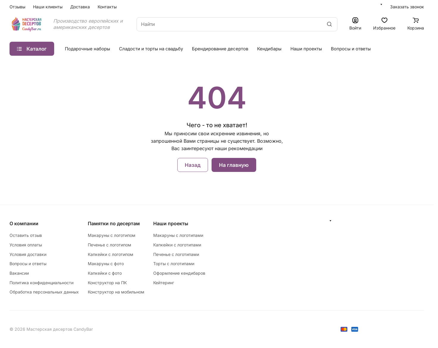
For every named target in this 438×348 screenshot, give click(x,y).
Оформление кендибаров (179, 273)
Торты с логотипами (173, 263)
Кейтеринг (163, 282)
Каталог (32, 49)
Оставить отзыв (26, 235)
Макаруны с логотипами (178, 235)
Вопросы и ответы (351, 49)
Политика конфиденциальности (41, 282)
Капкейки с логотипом (110, 254)
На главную (234, 165)
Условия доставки (28, 254)
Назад (193, 165)
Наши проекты (306, 49)
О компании (24, 223)
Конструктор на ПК (107, 282)
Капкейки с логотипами (177, 244)
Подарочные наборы (87, 49)
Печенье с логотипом (109, 244)
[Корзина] (415, 24)
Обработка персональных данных (44, 291)
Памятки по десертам (114, 223)
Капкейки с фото (105, 273)
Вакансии (19, 273)
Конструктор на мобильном (116, 291)
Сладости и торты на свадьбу (151, 49)
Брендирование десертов (220, 49)
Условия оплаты (26, 244)
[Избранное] (384, 24)
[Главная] (27, 24)
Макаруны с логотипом (111, 235)
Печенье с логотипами (176, 254)
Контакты (107, 6)
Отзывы (17, 6)
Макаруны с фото (106, 263)
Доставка (80, 6)
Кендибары (269, 49)
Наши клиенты (47, 6)
